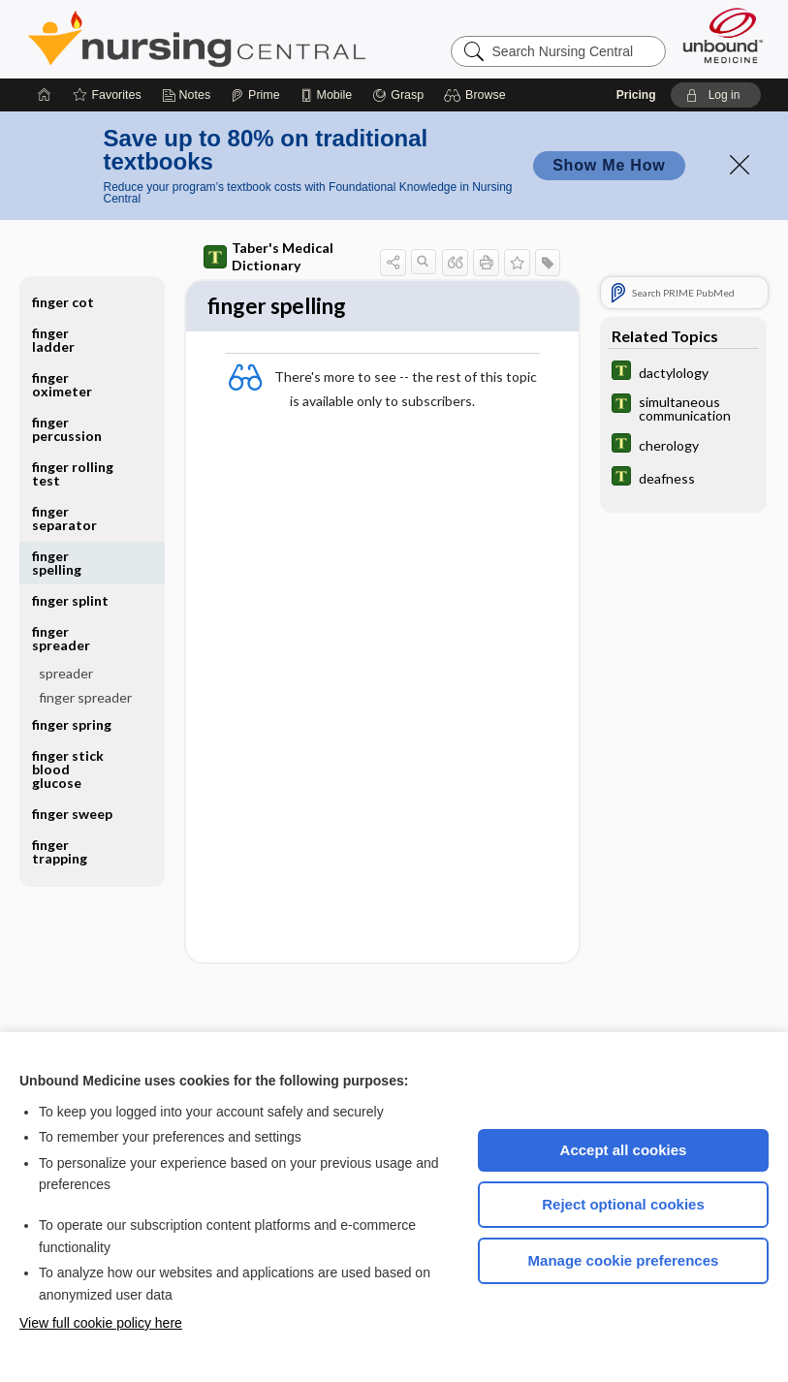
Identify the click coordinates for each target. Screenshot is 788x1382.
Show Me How (608, 165)
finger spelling (56, 563)
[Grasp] (398, 95)
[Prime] (255, 95)
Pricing (636, 95)
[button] (477, 95)
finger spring (71, 724)
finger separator (64, 518)
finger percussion (67, 429)
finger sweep (72, 813)
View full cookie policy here (100, 1323)
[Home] (44, 95)
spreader (66, 673)
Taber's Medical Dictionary (268, 256)
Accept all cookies (623, 1150)
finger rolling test (72, 473)
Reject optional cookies (623, 1204)
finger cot (63, 302)
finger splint (70, 600)
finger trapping (59, 851)
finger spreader (61, 638)
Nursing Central (269, 39)
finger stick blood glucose (68, 769)
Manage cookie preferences (623, 1260)
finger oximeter (62, 384)
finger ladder (53, 340)
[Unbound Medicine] (723, 35)
